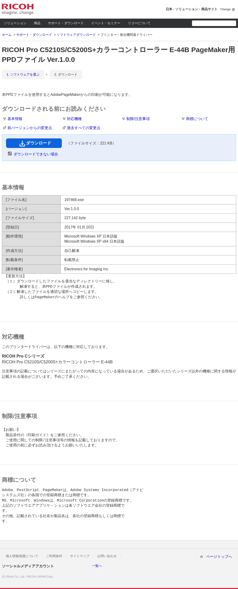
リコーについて (139, 23)
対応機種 (74, 119)
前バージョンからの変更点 (29, 128)
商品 (37, 23)
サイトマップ (79, 556)
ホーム (7, 35)
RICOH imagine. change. (18, 9)
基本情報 (14, 119)
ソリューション (15, 23)
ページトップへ (219, 557)
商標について (197, 119)
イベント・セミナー (105, 23)
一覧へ (97, 566)
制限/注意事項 (138, 119)
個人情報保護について (22, 556)
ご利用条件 (54, 556)
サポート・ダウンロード (66, 23)
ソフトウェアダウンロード (76, 35)
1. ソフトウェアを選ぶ (23, 74)
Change (225, 9)
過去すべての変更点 (83, 128)
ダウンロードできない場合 (35, 154)
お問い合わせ (107, 556)
